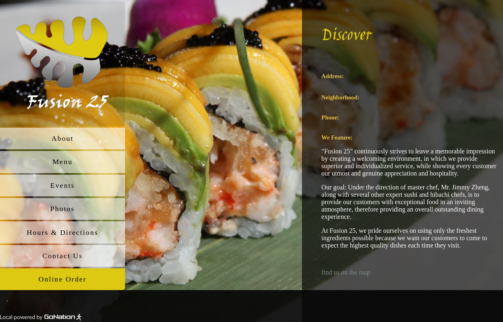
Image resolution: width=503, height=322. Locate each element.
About (62, 138)
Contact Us (62, 256)
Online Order (62, 279)
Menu (62, 162)
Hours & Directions (62, 232)
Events (62, 185)
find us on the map (346, 272)
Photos (62, 209)
